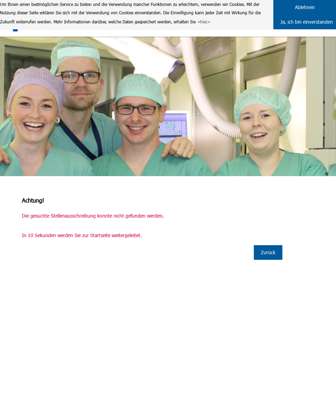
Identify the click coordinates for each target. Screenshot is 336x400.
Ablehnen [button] (305, 7)
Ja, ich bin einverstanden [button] (306, 21)
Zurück (268, 252)
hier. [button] (204, 21)
